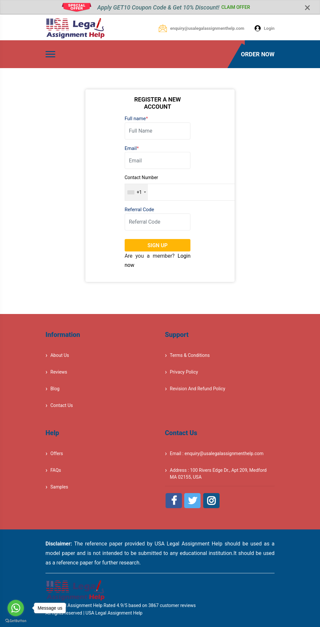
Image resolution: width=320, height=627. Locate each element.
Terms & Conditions (190, 355)
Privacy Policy (184, 372)
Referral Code (139, 209)
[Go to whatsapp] (16, 608)
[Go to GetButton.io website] (15, 620)
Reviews (58, 372)
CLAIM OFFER (235, 7)
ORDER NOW (258, 54)
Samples (59, 486)
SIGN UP (158, 245)
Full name (136, 118)
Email (132, 148)
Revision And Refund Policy (197, 388)
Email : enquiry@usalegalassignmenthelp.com (216, 453)
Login (264, 28)
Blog (55, 388)
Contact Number (141, 177)
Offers (56, 453)
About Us (59, 355)
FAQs (55, 470)
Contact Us (61, 405)
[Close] (307, 8)
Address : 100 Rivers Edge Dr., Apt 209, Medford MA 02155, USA (218, 474)
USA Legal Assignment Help (113, 613)
